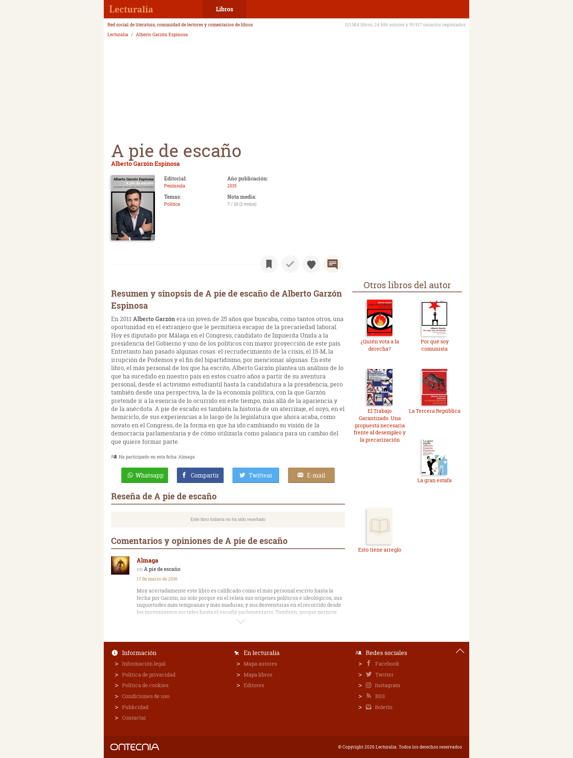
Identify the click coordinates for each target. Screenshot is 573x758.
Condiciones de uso (146, 696)
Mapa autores (260, 663)
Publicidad (135, 707)
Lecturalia (117, 35)
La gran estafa (434, 480)
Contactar (134, 717)
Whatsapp (150, 475)
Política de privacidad (148, 674)
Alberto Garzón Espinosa (162, 35)
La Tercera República (434, 410)
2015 (231, 186)
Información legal (144, 663)
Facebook (386, 663)
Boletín (383, 707)
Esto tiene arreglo (379, 549)
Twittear (261, 475)
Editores (254, 685)
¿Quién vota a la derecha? (380, 345)
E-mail (316, 475)
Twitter (384, 674)
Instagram (387, 685)
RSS (379, 696)
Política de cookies (145, 685)
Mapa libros (258, 674)
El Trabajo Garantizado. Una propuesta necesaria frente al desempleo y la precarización (380, 425)
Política (172, 204)
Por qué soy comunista (435, 345)
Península (174, 186)
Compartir (205, 475)
